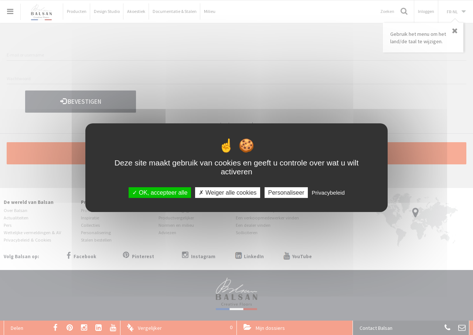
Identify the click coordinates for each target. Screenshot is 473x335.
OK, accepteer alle (159, 192)
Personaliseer (286, 192)
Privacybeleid (328, 192)
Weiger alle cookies (227, 192)
